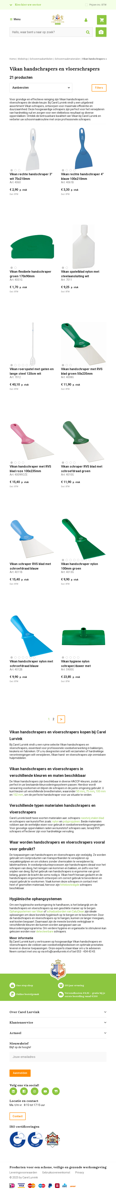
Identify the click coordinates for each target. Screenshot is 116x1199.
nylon (55, 821)
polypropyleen (71, 821)
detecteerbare (44, 931)
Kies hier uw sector (28, 4)
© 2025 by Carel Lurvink (24, 1177)
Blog (56, 1091)
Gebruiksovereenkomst (56, 1172)
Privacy (79, 1172)
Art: (15, 182)
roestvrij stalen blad (92, 818)
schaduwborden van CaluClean (66, 911)
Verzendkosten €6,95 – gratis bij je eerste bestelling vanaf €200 (85, 995)
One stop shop (24, 985)
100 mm (101, 791)
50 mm (80, 791)
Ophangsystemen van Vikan (26, 911)
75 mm (90, 791)
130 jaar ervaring (74, 985)
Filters (99, 87)
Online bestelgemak (27, 994)
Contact (18, 1116)
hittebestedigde (69, 884)
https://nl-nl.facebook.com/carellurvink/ (24, 1091)
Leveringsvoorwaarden (23, 1172)
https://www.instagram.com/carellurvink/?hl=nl (34, 1091)
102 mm (18, 794)
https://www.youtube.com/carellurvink (45, 1091)
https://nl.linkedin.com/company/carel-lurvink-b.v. (13, 1091)
